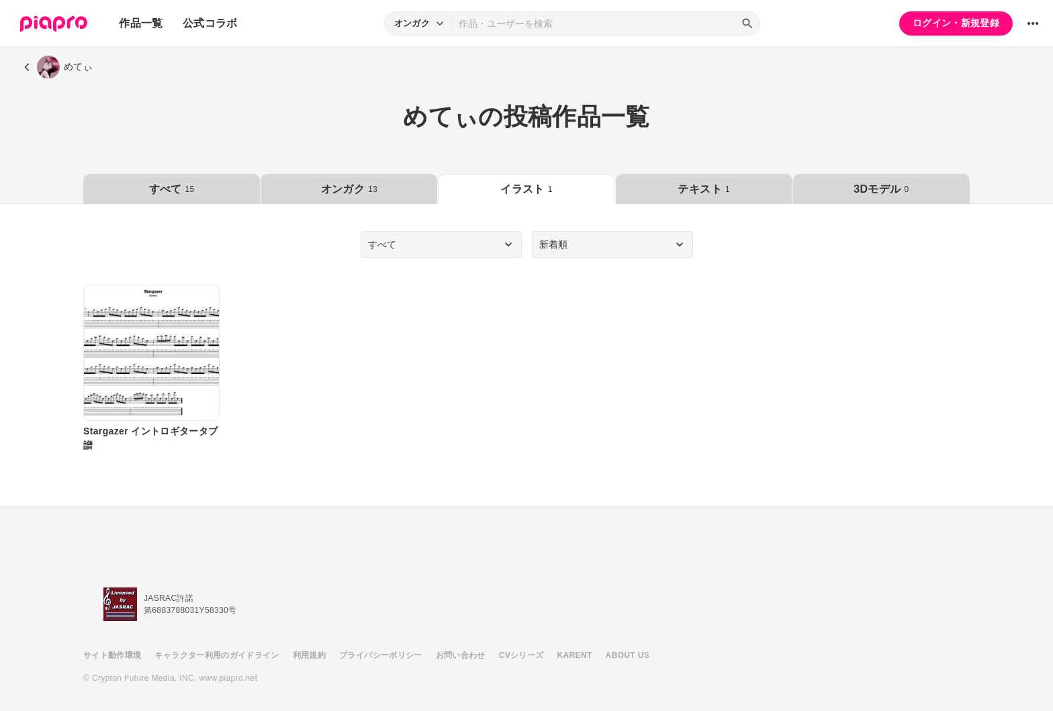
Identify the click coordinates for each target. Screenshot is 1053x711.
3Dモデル (881, 189)
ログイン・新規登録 (956, 22)
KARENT (574, 655)
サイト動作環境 (112, 655)
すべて (172, 189)
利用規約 (309, 655)
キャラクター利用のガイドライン (216, 655)
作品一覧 (141, 23)
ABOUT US (627, 655)
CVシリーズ (521, 655)
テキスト (703, 189)
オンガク (349, 189)
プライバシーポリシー (380, 655)
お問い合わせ (461, 655)
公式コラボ (210, 23)
